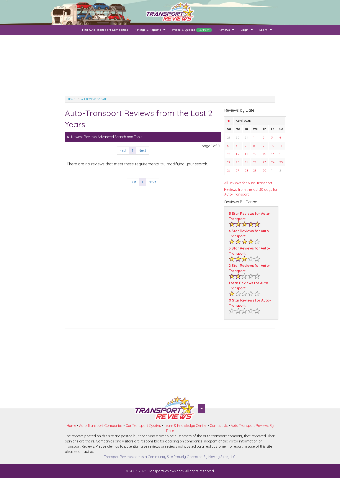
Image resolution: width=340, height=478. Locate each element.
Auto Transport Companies (101, 425)
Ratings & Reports (147, 29)
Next (142, 150)
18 (280, 154)
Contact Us (219, 425)
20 (237, 162)
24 (273, 162)
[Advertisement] (170, 65)
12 (228, 154)
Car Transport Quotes (143, 425)
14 (246, 154)
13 (237, 154)
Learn (263, 29)
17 (272, 154)
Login (244, 29)
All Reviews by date (93, 99)
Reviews (224, 29)
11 (280, 146)
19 (228, 162)
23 (264, 162)
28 (246, 170)
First (122, 150)
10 (272, 146)
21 (246, 162)
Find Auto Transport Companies (105, 29)
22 (255, 162)
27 (237, 170)
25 (281, 162)
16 (264, 154)
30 (237, 137)
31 (246, 137)
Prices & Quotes (192, 30)
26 (228, 170)
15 (254, 154)
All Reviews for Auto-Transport (248, 183)
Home (71, 99)
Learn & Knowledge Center (185, 425)
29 (228, 137)
